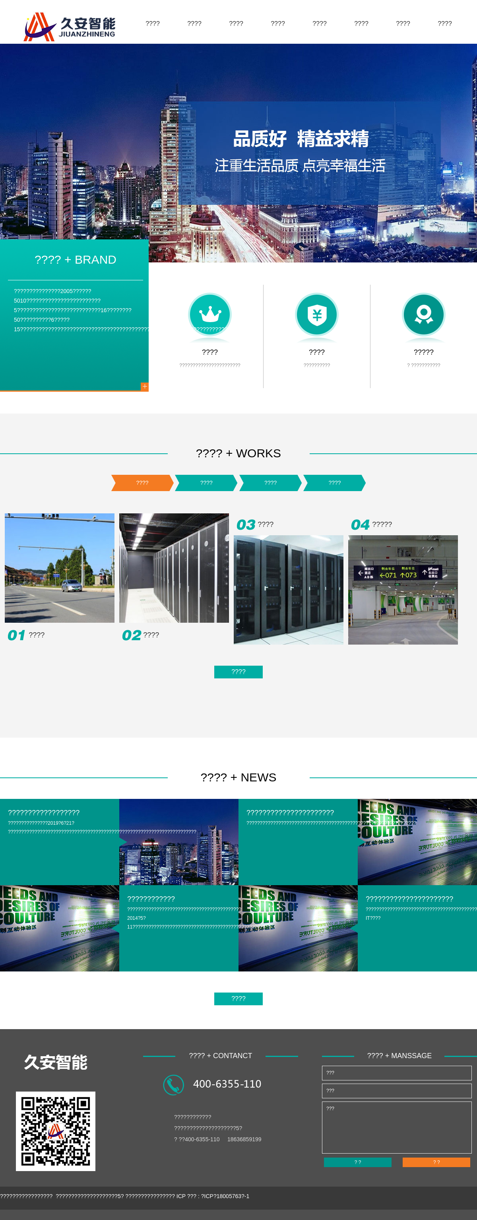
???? (152, 23)
